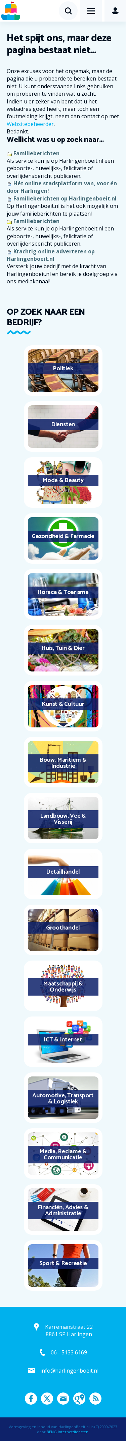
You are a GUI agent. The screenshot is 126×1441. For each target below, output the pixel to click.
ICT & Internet (63, 1040)
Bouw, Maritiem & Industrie (62, 763)
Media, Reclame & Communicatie (63, 1155)
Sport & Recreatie (63, 1263)
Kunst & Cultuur (63, 704)
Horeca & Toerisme (63, 592)
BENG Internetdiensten (67, 1431)
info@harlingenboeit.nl (69, 1370)
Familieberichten (36, 153)
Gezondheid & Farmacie (63, 536)
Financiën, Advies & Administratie (63, 1210)
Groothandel (63, 928)
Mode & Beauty (63, 480)
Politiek (63, 369)
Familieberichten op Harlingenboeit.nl (65, 198)
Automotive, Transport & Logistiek (63, 1099)
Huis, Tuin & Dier (63, 648)
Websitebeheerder (30, 124)
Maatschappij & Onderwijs (63, 987)
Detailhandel (63, 872)
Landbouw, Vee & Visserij (63, 819)
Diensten (63, 424)
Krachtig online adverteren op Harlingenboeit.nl (51, 255)
